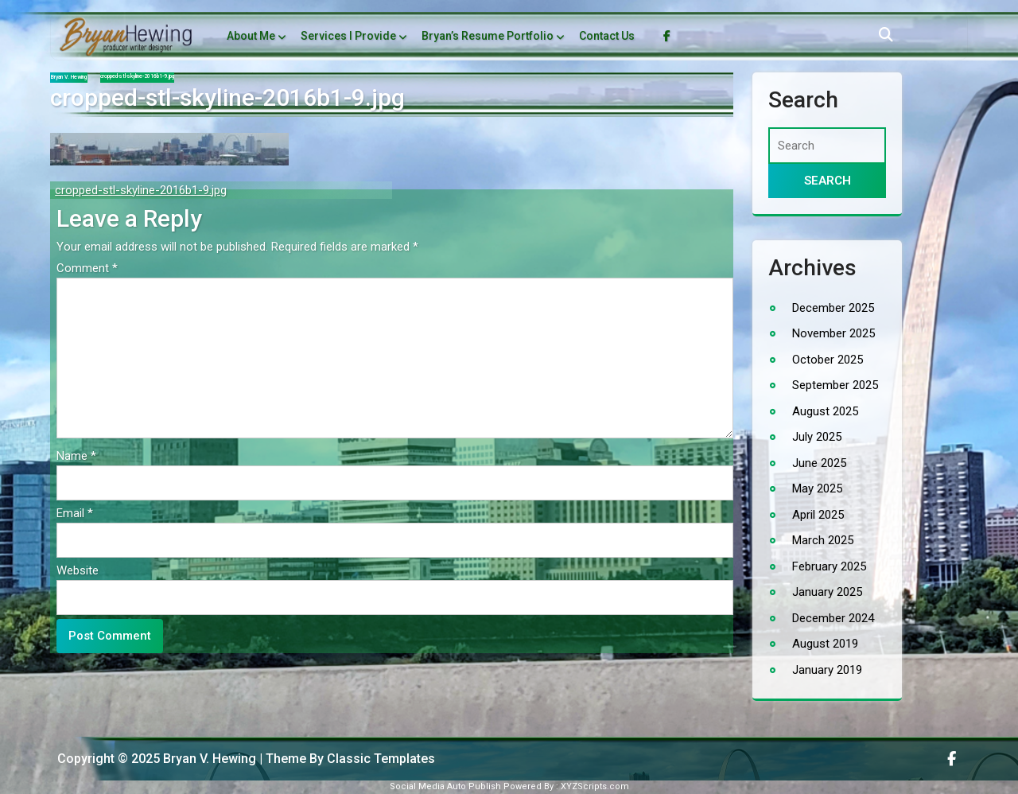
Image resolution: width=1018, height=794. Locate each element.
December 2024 (833, 618)
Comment (87, 268)
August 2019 (825, 643)
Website (77, 570)
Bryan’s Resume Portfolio (488, 35)
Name (76, 456)
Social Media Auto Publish (445, 786)
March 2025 (822, 540)
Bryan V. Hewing (69, 77)
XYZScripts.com (595, 786)
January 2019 (827, 670)
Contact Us (607, 35)
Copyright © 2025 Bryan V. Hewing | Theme (183, 758)
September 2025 (835, 385)
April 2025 (818, 515)
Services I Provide (348, 35)
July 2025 (816, 437)
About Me (251, 35)
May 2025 (817, 488)
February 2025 (829, 566)
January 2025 (827, 592)
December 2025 (833, 308)
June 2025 (819, 463)
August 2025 (825, 411)
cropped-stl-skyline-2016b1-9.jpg (141, 190)
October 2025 (827, 359)
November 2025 (833, 333)
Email (74, 513)
